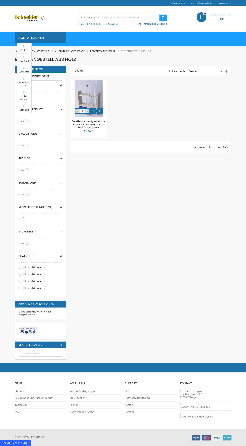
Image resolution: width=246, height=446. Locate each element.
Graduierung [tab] (28, 133)
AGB (17, 411)
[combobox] (123, 17)
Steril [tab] (23, 85)
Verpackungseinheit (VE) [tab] (35, 207)
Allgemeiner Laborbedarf (70, 51)
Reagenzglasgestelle (103, 51)
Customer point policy (82, 411)
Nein (25, 96)
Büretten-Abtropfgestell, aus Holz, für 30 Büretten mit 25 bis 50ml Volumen (88, 124)
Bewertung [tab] (26, 256)
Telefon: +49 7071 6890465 (195, 407)
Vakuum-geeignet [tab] (31, 109)
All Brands (61, 344)
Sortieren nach (176, 71)
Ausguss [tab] (24, 158)
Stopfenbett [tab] (27, 231)
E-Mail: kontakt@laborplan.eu (196, 416)
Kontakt (129, 405)
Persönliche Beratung (155, 23)
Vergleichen (178, 3)
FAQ (127, 391)
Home (18, 51)
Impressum (21, 405)
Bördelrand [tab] (27, 182)
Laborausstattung (38, 51)
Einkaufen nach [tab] (30, 69)
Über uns (19, 391)
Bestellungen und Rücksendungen (34, 398)
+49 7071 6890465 (91, 24)
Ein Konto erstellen (202, 3)
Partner (74, 405)
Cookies (129, 411)
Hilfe (139, 23)
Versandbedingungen (82, 391)
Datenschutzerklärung (137, 398)
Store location (77, 398)
